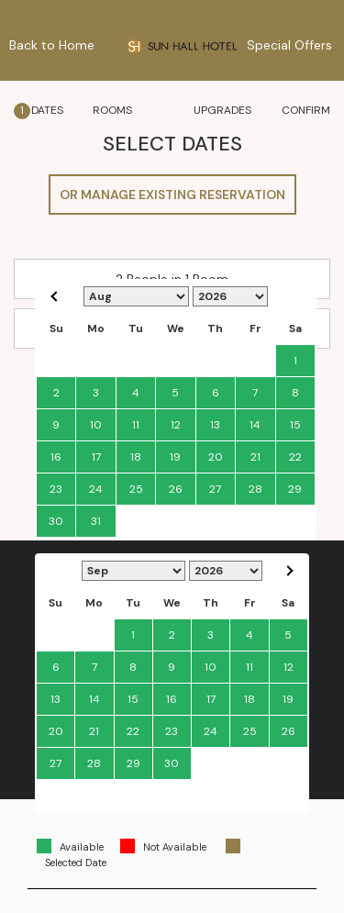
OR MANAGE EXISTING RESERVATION (172, 194)
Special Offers (289, 45)
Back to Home (51, 45)
